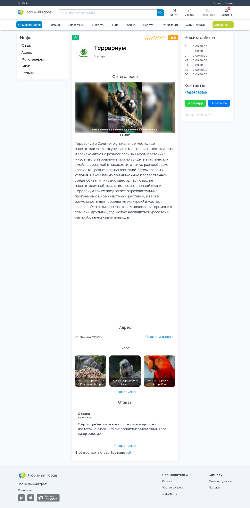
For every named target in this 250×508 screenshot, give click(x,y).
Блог (25, 66)
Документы (169, 494)
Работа (148, 25)
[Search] (160, 12)
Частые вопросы (173, 487)
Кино (115, 25)
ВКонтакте (219, 103)
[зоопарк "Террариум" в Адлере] (125, 371)
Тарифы (217, 3)
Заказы (189, 12)
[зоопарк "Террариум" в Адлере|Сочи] (159, 371)
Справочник (76, 25)
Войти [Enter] (174, 12)
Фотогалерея (32, 59)
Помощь (229, 3)
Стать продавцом (220, 481)
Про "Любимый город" (32, 484)
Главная (55, 25)
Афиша (131, 25)
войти (130, 452)
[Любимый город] (34, 13)
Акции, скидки (195, 25)
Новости (98, 25)
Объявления (170, 25)
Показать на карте (159, 337)
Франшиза (25, 490)
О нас (26, 45)
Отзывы (28, 73)
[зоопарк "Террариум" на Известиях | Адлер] (90, 371)
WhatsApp (195, 103)
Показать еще (125, 392)
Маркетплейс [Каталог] (29, 25)
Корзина (226, 12)
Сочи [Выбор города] (23, 3)
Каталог (167, 481)
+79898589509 (196, 92)
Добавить (223, 25)
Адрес (26, 52)
